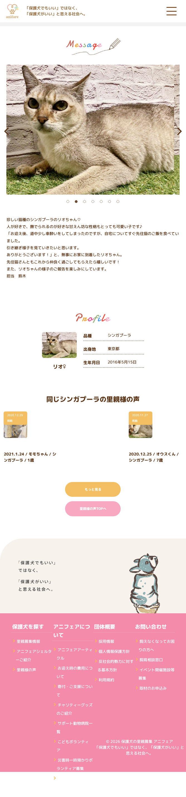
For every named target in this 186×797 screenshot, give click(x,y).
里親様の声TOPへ (93, 508)
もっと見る (93, 489)
